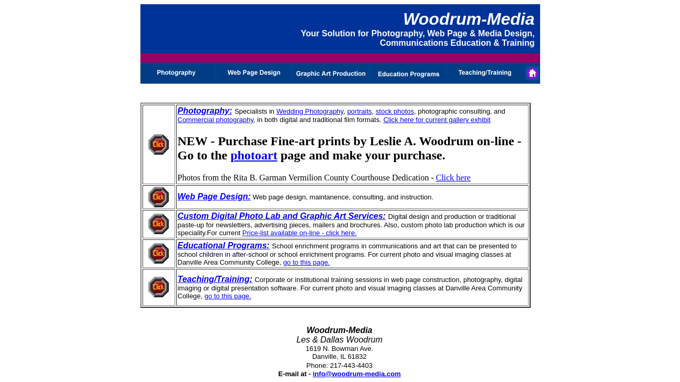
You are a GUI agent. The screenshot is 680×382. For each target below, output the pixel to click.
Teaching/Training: (215, 279)
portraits (359, 111)
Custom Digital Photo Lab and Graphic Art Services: (282, 216)
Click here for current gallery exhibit (437, 120)
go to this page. (306, 262)
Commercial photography (215, 120)
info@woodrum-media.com (357, 374)
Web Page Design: (214, 196)
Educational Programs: (224, 245)
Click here (453, 177)
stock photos (394, 111)
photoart (253, 155)
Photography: (205, 110)
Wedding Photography (309, 111)
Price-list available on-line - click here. (299, 233)
